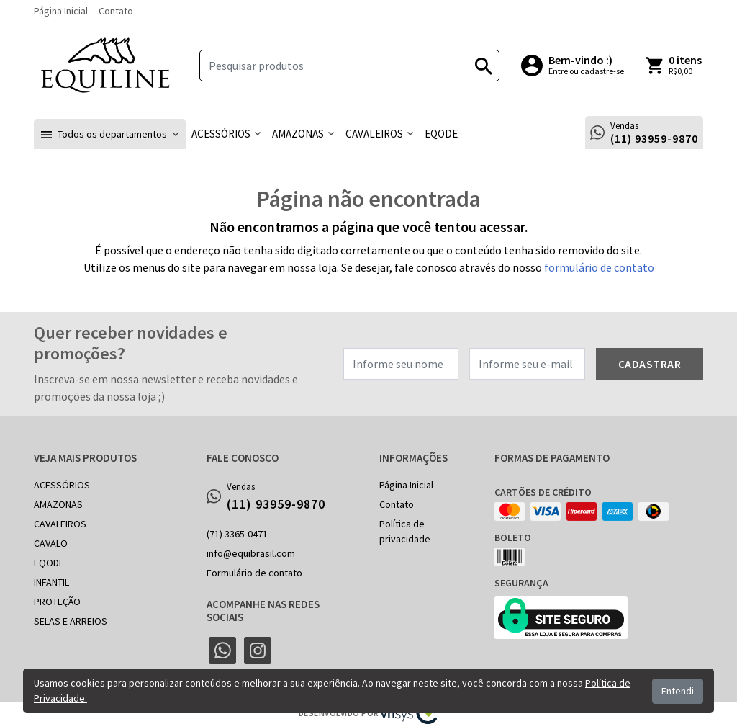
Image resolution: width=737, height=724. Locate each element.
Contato (116, 10)
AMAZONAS (58, 504)
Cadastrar (650, 364)
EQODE (49, 562)
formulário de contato (599, 267)
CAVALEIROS (60, 523)
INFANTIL (51, 582)
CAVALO (51, 543)
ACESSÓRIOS (62, 484)
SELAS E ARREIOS (70, 620)
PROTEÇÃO (57, 601)
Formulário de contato (254, 572)
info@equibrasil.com (251, 553)
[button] (110, 134)
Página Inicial (61, 10)
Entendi (677, 690)
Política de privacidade (404, 531)
